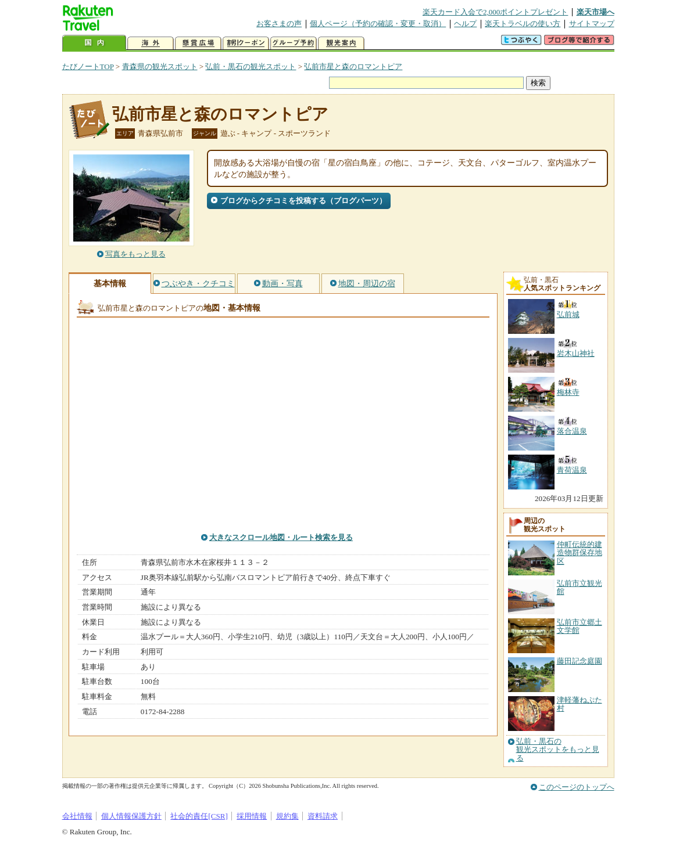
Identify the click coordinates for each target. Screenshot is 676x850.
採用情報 (252, 816)
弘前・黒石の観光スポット (250, 66)
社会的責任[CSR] (199, 816)
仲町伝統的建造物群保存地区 (579, 553)
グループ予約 (293, 43)
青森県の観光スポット (160, 66)
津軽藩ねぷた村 (579, 704)
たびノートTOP (88, 66)
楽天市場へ (595, 12)
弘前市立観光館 (579, 587)
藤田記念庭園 (579, 661)
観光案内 (341, 43)
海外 (150, 43)
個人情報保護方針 (131, 816)
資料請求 (322, 816)
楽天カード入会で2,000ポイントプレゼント (495, 12)
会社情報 (77, 816)
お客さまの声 (279, 23)
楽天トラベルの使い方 (522, 23)
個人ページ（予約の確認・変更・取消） (378, 23)
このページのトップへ (576, 787)
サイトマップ (591, 23)
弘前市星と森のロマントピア (353, 66)
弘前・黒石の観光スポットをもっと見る (557, 749)
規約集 (287, 816)
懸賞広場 (198, 43)
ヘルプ (465, 23)
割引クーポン (246, 43)
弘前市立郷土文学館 (579, 626)
